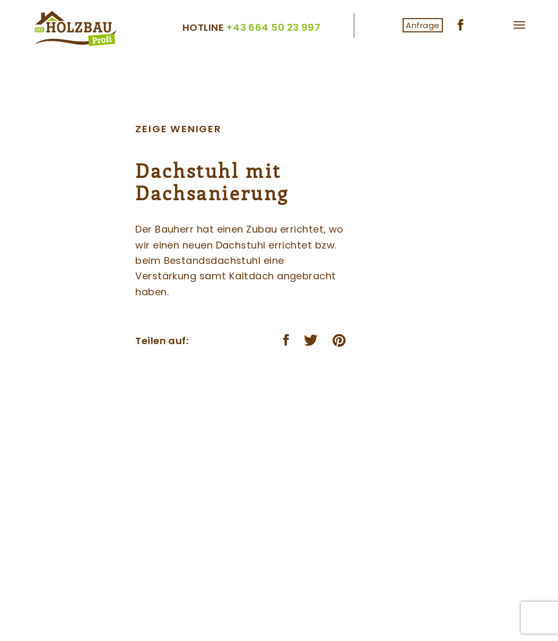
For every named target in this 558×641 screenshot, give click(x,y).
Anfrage (422, 25)
